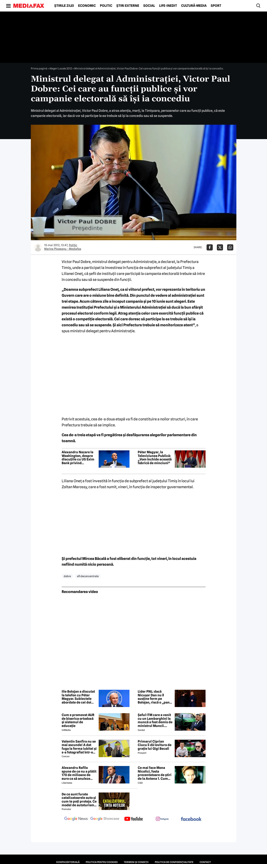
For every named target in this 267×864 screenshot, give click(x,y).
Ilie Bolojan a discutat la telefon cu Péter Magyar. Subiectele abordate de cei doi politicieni (78, 697)
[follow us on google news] (76, 819)
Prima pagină (39, 68)
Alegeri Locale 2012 (60, 68)
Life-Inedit (168, 5)
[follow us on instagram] (162, 819)
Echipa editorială (68, 862)
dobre (67, 576)
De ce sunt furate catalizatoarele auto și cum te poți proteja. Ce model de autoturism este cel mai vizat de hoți (79, 799)
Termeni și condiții (136, 862)
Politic (106, 5)
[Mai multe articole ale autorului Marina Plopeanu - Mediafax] (38, 247)
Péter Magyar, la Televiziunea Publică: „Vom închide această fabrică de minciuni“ (155, 457)
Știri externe (127, 5)
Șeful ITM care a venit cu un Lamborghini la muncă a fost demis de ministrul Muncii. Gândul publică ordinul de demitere (155, 720)
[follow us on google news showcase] (104, 819)
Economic (87, 5)
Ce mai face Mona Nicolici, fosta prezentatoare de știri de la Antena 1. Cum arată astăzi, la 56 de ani (154, 773)
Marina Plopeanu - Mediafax (62, 248)
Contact (205, 862)
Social (149, 5)
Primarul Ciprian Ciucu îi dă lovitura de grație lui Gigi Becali (154, 745)
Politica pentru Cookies (102, 862)
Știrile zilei (64, 5)
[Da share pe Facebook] (210, 247)
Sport (216, 5)
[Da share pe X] (220, 247)
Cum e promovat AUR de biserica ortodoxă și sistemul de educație (78, 720)
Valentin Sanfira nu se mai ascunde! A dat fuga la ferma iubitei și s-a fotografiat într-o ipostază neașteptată (79, 747)
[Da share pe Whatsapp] (230, 247)
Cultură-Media (194, 5)
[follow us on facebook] (191, 819)
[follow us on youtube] (133, 819)
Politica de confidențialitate (174, 862)
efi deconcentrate (88, 576)
